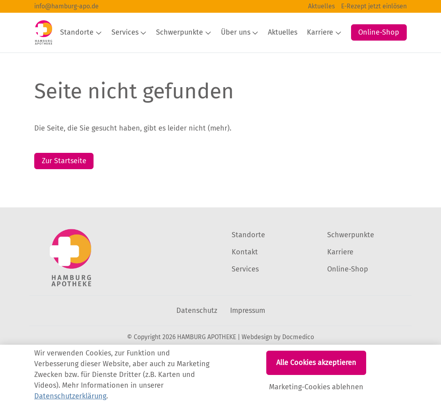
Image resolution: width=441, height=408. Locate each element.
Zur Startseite (64, 184)
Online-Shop (378, 24)
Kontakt (245, 275)
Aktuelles (321, 6)
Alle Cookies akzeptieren (316, 362)
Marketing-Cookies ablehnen (316, 387)
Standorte (248, 258)
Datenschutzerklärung (70, 396)
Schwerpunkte (350, 258)
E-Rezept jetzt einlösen (374, 6)
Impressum (247, 334)
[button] (343, 52)
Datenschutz (196, 334)
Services (245, 292)
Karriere (340, 275)
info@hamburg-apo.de (66, 6)
